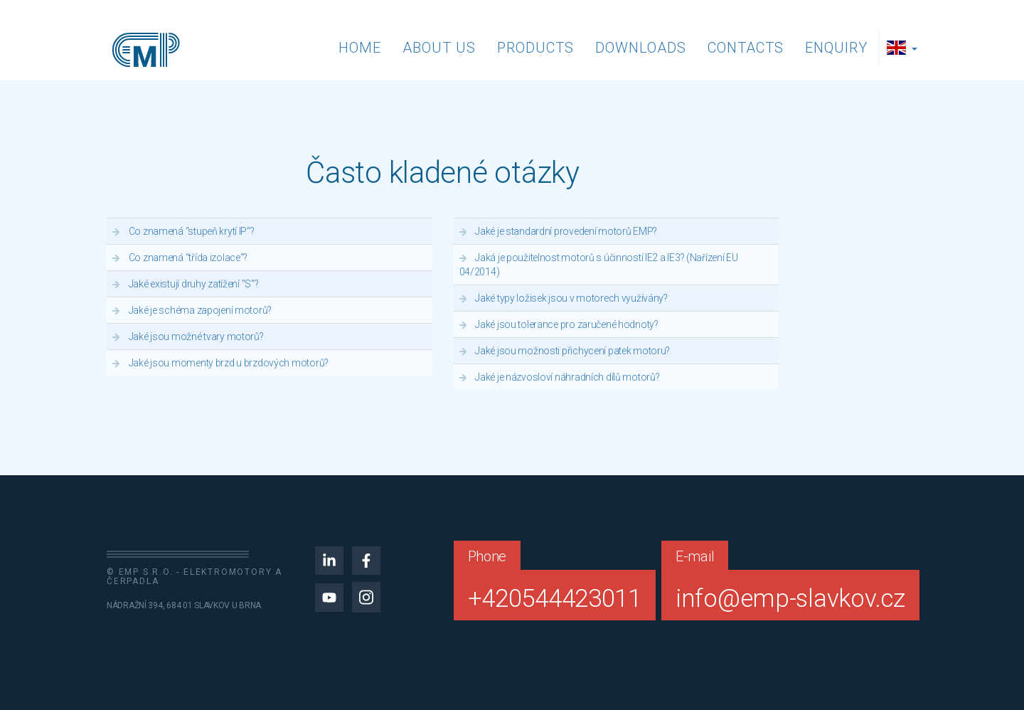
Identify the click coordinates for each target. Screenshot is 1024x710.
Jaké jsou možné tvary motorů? (196, 336)
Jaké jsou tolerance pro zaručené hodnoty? (566, 324)
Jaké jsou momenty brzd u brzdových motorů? (229, 363)
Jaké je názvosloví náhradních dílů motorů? (567, 377)
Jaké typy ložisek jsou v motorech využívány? (571, 298)
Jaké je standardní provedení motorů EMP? (566, 231)
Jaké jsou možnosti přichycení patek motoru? (572, 350)
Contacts (746, 47)
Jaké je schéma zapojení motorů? (200, 310)
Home (359, 47)
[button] (904, 47)
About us (439, 47)
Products (535, 47)
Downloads (640, 47)
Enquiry (836, 47)
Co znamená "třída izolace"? (188, 257)
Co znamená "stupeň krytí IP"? (192, 231)
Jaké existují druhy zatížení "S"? (194, 284)
